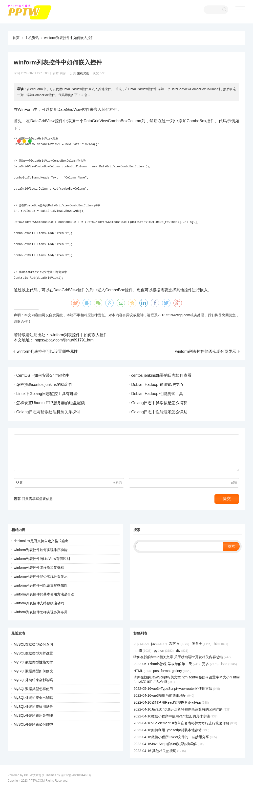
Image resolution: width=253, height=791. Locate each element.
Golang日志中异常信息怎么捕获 (159, 403)
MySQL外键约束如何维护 (33, 724)
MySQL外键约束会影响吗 (33, 680)
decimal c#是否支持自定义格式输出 (41, 541)
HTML (141, 671)
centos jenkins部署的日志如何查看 (161, 375)
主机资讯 (32, 38)
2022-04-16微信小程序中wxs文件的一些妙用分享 (175, 737)
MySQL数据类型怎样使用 (33, 689)
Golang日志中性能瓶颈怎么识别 (159, 412)
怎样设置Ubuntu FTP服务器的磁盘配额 (50, 403)
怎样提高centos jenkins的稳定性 (44, 384)
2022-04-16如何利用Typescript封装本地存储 (171, 730)
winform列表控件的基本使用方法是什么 (44, 594)
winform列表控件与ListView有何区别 (42, 559)
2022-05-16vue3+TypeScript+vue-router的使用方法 (176, 689)
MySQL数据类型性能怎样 (33, 662)
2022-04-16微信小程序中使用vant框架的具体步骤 (175, 716)
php (140, 644)
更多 (210, 664)
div (182, 651)
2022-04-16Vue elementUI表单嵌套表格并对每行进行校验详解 (185, 723)
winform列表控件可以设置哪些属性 (47, 352)
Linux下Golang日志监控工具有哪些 (47, 394)
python (164, 651)
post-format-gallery (172, 671)
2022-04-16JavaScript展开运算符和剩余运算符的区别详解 (181, 709)
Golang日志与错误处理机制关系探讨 (48, 412)
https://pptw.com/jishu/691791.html (65, 340)
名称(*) (117, 482)
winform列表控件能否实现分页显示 (205, 352)
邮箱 (234, 482)
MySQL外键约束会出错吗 (33, 698)
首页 (16, 38)
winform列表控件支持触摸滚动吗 (39, 603)
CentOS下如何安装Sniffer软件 (42, 375)
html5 (142, 651)
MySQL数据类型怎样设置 (33, 653)
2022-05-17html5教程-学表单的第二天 (166, 664)
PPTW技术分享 (34, 775)
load (229, 664)
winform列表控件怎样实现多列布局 (40, 612)
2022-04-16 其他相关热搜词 (159, 751)
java (159, 644)
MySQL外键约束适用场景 (33, 707)
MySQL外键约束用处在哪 (33, 715)
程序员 (179, 644)
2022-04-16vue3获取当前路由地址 (163, 695)
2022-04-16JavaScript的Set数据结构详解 (168, 744)
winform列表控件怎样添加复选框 (39, 568)
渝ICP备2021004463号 (76, 775)
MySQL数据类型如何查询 (33, 644)
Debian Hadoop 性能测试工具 (157, 394)
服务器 (201, 644)
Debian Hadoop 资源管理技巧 (157, 384)
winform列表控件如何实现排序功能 (40, 550)
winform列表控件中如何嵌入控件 (69, 38)
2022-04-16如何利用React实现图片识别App (171, 702)
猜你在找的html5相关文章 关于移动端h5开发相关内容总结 (182, 657)
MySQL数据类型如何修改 (33, 671)
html (221, 644)
